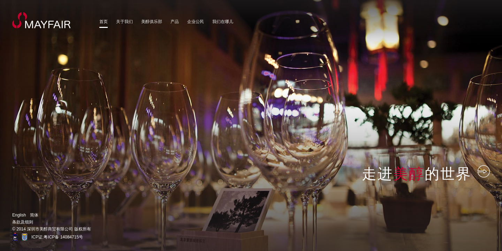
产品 (174, 21)
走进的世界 (426, 173)
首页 (103, 21)
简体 (34, 215)
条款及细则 (22, 222)
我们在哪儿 (222, 21)
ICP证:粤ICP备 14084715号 (57, 237)
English (19, 215)
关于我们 (124, 21)
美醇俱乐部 (151, 21)
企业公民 (195, 21)
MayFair (41, 20)
